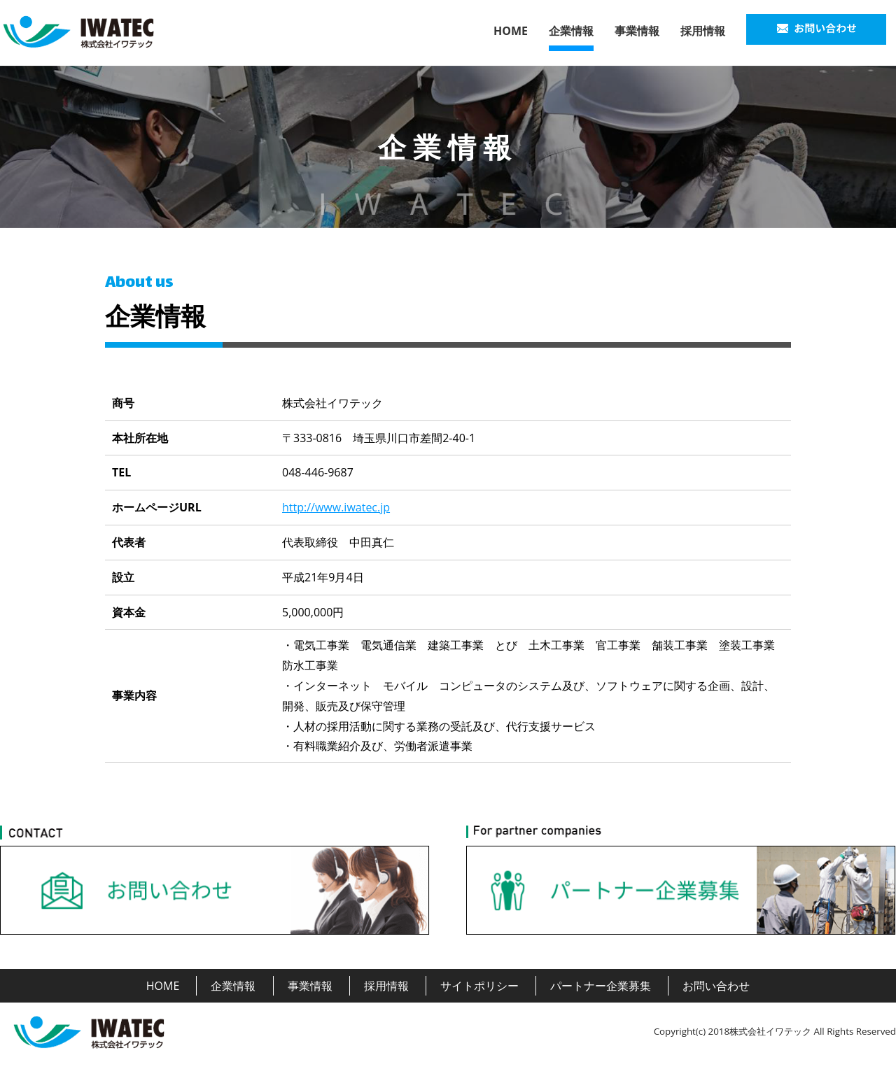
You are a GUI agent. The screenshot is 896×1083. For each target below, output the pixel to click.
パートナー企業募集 (600, 985)
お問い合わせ (716, 985)
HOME (510, 30)
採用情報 (702, 30)
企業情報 (571, 30)
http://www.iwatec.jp (336, 507)
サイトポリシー (479, 985)
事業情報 (637, 30)
